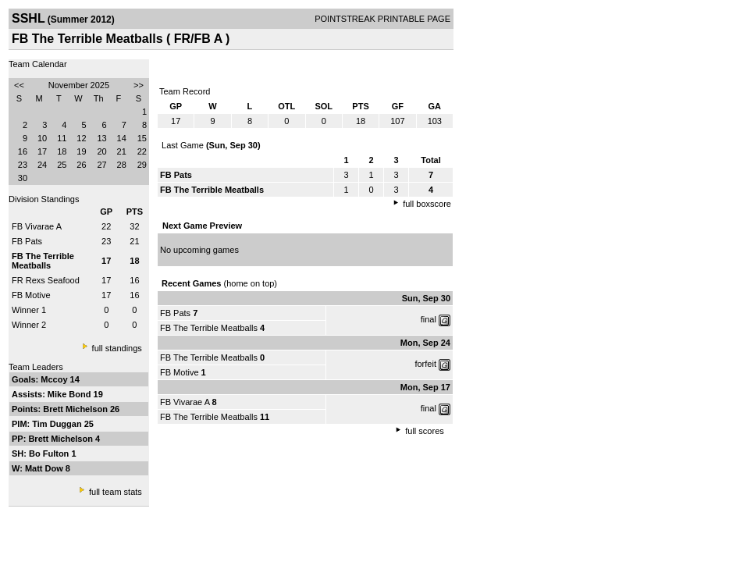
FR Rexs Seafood (46, 280)
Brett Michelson (76, 409)
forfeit (425, 363)
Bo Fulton (50, 453)
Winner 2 (29, 324)
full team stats (115, 491)
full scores (424, 431)
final (428, 319)
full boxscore (427, 203)
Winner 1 (29, 310)
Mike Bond (71, 394)
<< (19, 85)
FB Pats (27, 241)
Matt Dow (45, 468)
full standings (117, 348)
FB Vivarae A (37, 226)
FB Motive (31, 295)
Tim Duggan (58, 424)
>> (138, 85)
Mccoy (55, 379)
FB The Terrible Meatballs (209, 328)
